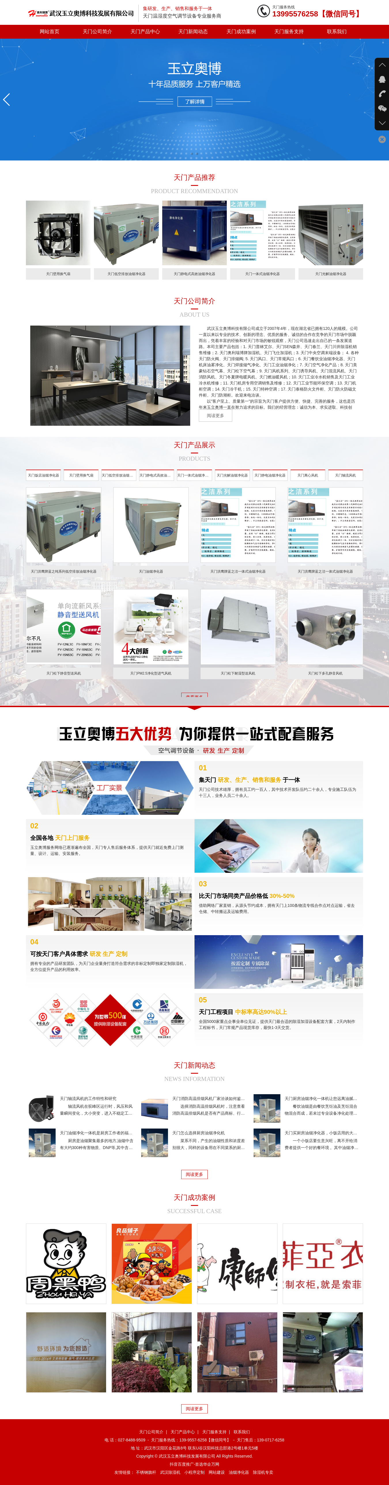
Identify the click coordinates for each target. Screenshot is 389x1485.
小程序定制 (194, 1472)
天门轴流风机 (345, 480)
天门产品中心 (145, 31)
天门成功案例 (241, 31)
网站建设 (217, 1472)
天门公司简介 (97, 31)
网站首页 (49, 31)
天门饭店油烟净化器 (43, 480)
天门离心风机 (307, 480)
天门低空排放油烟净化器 (119, 480)
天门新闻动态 (193, 31)
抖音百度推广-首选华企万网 (195, 1464)
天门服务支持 (289, 31)
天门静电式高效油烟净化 (156, 480)
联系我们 (337, 31)
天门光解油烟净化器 (232, 480)
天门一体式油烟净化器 (194, 480)
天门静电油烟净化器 (270, 480)
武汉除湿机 (170, 1472)
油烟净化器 (239, 1472)
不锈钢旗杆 (146, 1472)
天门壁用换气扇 (81, 480)
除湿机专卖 (263, 1472)
